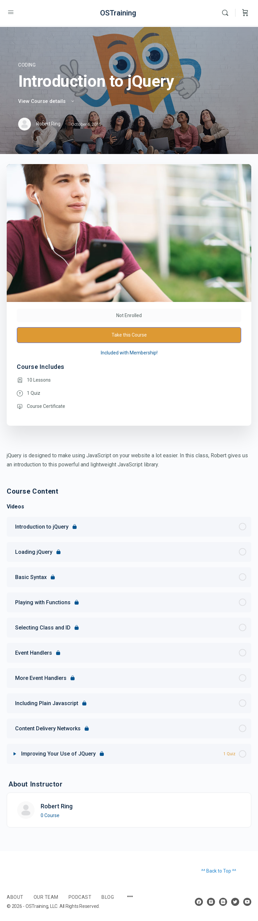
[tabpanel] (129, 460)
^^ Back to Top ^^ (218, 871)
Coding (27, 65)
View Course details (46, 101)
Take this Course (129, 335)
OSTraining (118, 13)
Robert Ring (57, 806)
